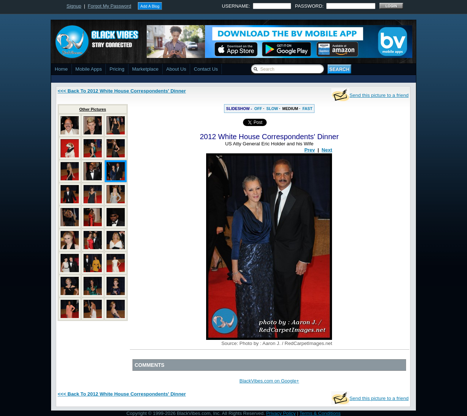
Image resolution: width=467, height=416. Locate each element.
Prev (309, 150)
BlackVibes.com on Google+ (269, 381)
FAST (307, 108)
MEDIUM (290, 108)
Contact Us (206, 69)
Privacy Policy (281, 413)
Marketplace (145, 69)
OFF (258, 108)
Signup (73, 6)
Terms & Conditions (320, 413)
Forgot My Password (109, 6)
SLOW (272, 108)
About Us (176, 69)
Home (61, 69)
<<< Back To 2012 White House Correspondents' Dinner (122, 91)
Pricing (116, 69)
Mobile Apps (89, 69)
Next (327, 150)
